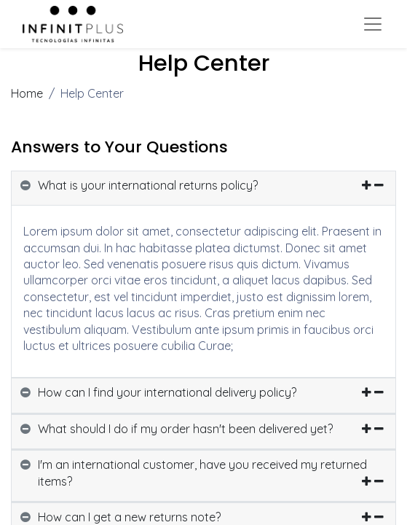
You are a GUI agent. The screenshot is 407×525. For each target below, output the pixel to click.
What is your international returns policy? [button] (148, 185)
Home (27, 93)
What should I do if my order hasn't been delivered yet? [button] (185, 428)
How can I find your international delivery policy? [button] (167, 392)
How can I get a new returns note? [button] (129, 517)
